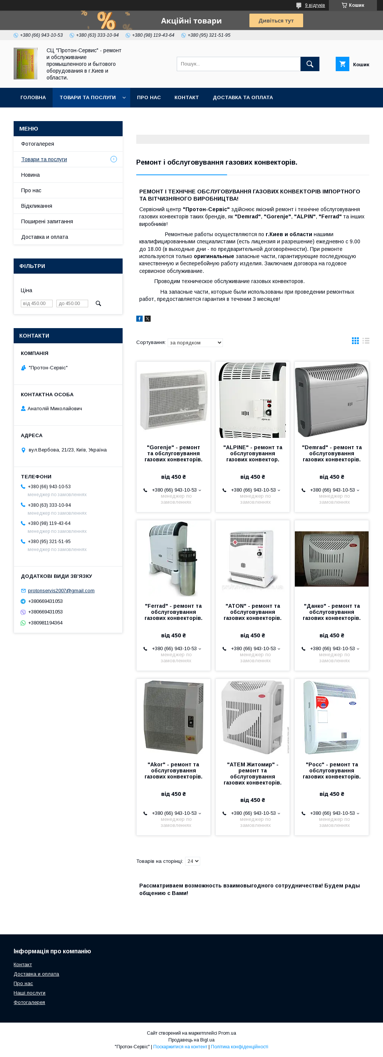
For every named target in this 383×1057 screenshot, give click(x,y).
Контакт (186, 97)
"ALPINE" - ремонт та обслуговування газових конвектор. (252, 453)
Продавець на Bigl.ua (191, 1040)
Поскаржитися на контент (180, 1046)
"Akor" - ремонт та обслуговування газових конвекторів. (173, 770)
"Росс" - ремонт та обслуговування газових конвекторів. (332, 770)
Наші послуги (29, 993)
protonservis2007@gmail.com (61, 590)
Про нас (149, 97)
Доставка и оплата (44, 237)
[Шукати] (309, 64)
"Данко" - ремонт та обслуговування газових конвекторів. (332, 612)
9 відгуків (315, 5)
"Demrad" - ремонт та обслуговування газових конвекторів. (332, 453)
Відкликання (36, 206)
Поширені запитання (47, 221)
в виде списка (366, 342)
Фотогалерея (37, 144)
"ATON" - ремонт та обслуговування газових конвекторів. (253, 612)
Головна (33, 97)
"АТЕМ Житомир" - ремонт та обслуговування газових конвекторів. (253, 773)
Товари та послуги (87, 97)
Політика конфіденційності (239, 1046)
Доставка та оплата (243, 97)
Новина (30, 175)
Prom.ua (227, 1033)
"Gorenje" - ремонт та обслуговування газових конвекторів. (173, 453)
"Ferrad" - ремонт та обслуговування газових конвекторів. (173, 612)
